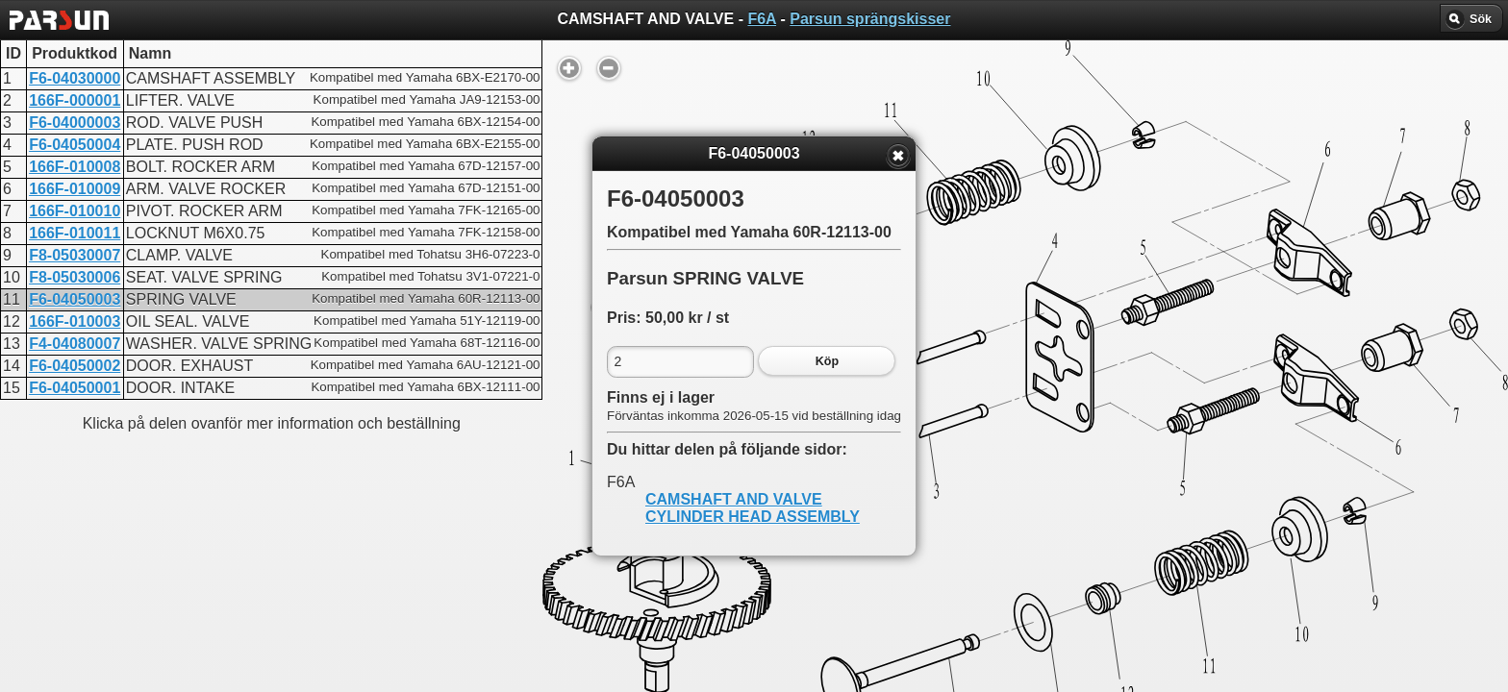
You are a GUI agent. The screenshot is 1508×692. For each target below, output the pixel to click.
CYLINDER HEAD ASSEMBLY (752, 516)
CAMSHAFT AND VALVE (733, 499)
